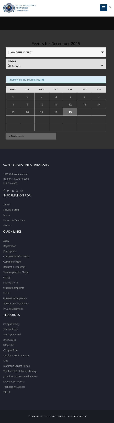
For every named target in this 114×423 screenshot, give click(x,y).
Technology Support (14, 386)
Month (14, 66)
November (16, 136)
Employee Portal (12, 334)
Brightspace (9, 339)
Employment (10, 251)
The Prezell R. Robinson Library (19, 371)
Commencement (12, 261)
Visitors (7, 225)
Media (6, 215)
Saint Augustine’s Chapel (16, 272)
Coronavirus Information (16, 256)
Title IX (7, 392)
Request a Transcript (14, 266)
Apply (6, 240)
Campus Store (10, 350)
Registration (9, 245)
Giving (6, 277)
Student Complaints (13, 287)
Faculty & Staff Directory (16, 355)
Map (5, 360)
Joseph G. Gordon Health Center (20, 376)
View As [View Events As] (12, 61)
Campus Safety (11, 324)
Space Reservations (13, 381)
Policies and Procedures (16, 303)
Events (6, 293)
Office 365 (8, 344)
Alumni (7, 204)
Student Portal (11, 329)
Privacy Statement (13, 308)
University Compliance (15, 298)
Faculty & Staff (11, 209)
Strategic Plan (10, 282)
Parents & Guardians (14, 220)
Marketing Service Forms (16, 365)
